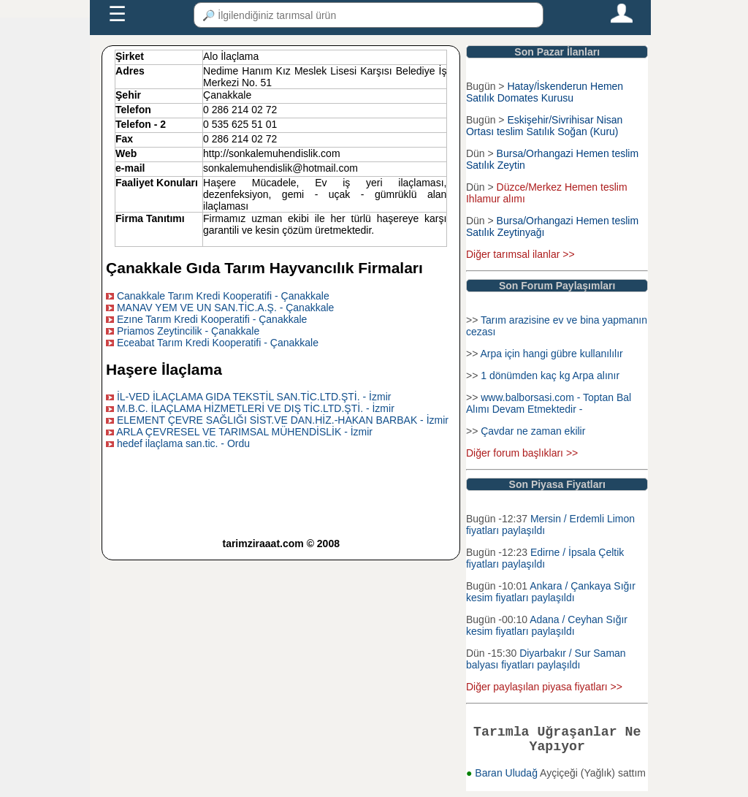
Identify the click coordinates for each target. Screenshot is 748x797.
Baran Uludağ (507, 779)
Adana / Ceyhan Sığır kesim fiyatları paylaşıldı (546, 625)
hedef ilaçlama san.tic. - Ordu (183, 443)
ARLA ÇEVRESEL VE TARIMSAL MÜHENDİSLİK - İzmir (244, 432)
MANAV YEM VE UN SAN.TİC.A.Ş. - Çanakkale (225, 307)
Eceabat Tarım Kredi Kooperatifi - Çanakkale (217, 342)
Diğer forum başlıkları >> (522, 453)
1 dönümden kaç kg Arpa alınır (550, 375)
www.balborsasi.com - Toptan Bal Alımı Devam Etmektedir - (548, 403)
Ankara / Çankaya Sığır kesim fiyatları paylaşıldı (551, 591)
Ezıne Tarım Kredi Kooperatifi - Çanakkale (212, 319)
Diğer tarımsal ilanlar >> (520, 254)
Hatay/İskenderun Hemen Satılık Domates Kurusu (544, 92)
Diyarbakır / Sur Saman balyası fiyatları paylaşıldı (546, 659)
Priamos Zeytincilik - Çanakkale (188, 331)
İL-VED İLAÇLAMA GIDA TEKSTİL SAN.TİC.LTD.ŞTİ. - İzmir (254, 397)
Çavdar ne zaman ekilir (533, 431)
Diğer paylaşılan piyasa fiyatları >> (544, 687)
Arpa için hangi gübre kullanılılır (551, 353)
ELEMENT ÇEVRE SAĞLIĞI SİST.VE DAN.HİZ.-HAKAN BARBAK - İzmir (283, 420)
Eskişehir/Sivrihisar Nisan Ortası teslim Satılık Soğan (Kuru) (544, 125)
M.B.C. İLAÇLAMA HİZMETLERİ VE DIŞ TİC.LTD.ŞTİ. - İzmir (255, 408)
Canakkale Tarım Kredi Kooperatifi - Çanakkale (223, 296)
